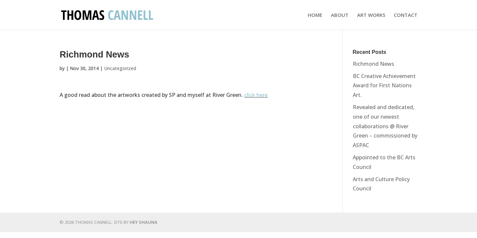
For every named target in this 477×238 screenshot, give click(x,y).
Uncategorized (120, 68)
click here (256, 95)
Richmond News (373, 63)
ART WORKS (371, 15)
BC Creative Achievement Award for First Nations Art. (384, 85)
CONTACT (405, 15)
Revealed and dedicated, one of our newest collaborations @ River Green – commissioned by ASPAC (385, 126)
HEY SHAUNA (143, 222)
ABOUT (339, 15)
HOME (315, 15)
